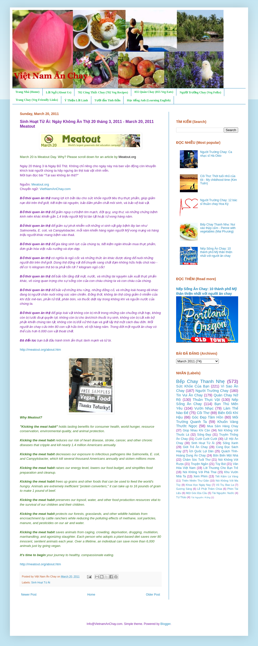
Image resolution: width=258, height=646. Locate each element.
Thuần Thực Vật (206, 400)
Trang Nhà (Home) (27, 92)
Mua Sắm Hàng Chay (222, 426)
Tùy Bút (220, 464)
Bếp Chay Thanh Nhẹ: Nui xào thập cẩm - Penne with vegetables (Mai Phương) (218, 228)
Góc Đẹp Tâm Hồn (207, 417)
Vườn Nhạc (203, 408)
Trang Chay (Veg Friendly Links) (37, 100)
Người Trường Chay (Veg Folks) (200, 92)
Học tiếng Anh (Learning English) (148, 100)
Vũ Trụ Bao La (225, 484)
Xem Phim (201, 476)
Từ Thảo (181, 497)
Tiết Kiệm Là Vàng (226, 476)
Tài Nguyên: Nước (223, 493)
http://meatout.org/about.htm (40, 349)
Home (91, 594)
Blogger (166, 624)
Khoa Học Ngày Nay (198, 484)
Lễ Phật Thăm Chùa (209, 488)
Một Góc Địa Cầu (196, 493)
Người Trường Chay (211, 391)
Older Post (153, 594)
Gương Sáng (184, 488)
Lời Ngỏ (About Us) (58, 92)
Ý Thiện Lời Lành (76, 100)
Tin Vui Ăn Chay (189, 395)
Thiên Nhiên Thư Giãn (195, 480)
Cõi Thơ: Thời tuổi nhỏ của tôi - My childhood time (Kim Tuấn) (218, 179)
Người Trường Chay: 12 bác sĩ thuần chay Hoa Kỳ (218, 201)
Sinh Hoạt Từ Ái (40, 582)
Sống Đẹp (204, 434)
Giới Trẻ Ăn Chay (195, 447)
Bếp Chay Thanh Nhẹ (200, 381)
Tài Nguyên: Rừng (200, 497)
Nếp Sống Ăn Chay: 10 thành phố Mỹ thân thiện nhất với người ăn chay (216, 252)
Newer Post (28, 594)
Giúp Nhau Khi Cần (196, 430)
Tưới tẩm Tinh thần (108, 100)
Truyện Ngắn (199, 464)
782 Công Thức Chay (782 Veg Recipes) (103, 92)
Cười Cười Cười (206, 439)
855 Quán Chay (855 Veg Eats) (153, 92)
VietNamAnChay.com (55, 189)
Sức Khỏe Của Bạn (192, 386)
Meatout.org (40, 184)
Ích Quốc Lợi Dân (201, 451)
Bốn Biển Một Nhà (225, 455)
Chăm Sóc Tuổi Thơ (196, 459)
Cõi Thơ (203, 413)
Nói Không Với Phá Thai (200, 472)
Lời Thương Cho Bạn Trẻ (220, 468)
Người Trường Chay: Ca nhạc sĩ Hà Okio (216, 153)
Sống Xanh (230, 443)
